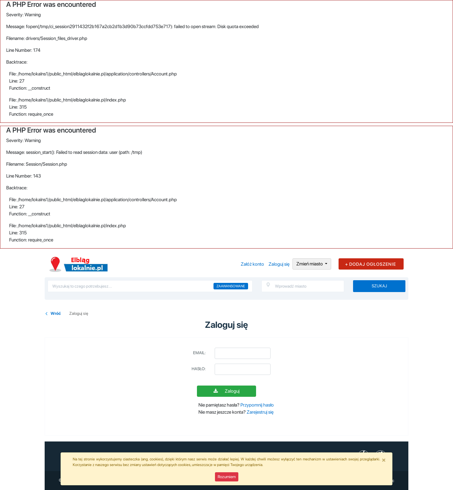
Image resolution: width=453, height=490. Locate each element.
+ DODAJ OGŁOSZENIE (370, 264)
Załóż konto (252, 264)
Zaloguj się (278, 264)
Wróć (56, 313)
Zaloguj (226, 391)
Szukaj (379, 285)
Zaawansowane (230, 286)
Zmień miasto (310, 264)
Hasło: (199, 368)
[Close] (384, 460)
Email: (199, 352)
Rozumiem (227, 476)
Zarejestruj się (260, 412)
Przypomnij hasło (257, 405)
